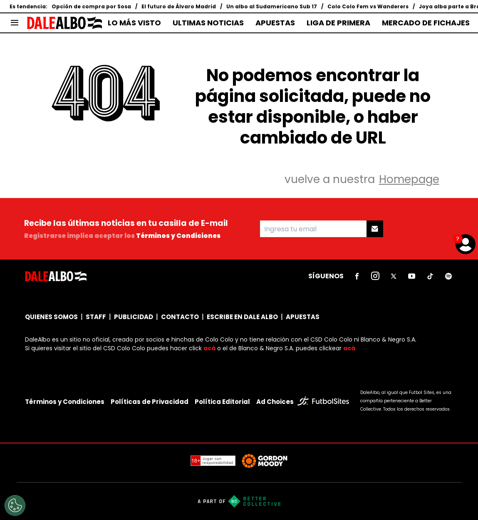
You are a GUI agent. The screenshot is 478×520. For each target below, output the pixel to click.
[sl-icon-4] (412, 276)
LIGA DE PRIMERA (338, 22)
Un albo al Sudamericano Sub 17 (271, 6)
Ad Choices (275, 401)
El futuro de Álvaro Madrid (178, 6)
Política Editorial (222, 401)
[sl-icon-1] (357, 276)
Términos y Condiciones (178, 235)
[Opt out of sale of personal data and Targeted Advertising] (15, 505)
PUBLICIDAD (133, 316)
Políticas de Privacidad (149, 401)
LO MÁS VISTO (134, 22)
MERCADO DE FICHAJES (426, 22)
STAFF (96, 316)
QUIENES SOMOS (51, 316)
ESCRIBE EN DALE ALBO (242, 316)
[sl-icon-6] (448, 276)
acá (209, 348)
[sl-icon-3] (394, 276)
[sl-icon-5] (430, 276)
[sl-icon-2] (375, 276)
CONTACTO (180, 316)
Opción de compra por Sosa (91, 6)
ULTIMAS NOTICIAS (208, 22)
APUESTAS (275, 22)
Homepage (409, 179)
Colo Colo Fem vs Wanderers (368, 6)
